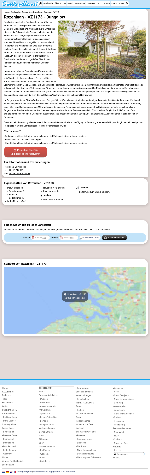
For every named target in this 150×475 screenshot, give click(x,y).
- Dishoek (117, 417)
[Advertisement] (75, 212)
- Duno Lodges (9, 421)
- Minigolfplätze (46, 424)
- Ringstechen (82, 399)
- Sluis (116, 436)
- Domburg (118, 403)
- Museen (43, 399)
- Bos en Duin (8, 432)
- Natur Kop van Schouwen (88, 457)
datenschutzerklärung (40, 472)
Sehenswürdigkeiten (48, 395)
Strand (70, 3)
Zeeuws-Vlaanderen (122, 428)
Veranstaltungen (93, 3)
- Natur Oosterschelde (86, 450)
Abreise (55, 237)
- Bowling (43, 421)
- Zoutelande (119, 410)
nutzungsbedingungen (24, 472)
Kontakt (116, 458)
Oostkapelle (48, 3)
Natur (41, 435)
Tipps (4, 399)
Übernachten (60, 3)
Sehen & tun (80, 3)
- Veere (116, 392)
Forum (79, 417)
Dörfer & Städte (46, 432)
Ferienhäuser (8, 428)
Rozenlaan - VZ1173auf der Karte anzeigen (75, 296)
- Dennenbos (8, 443)
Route (78, 406)
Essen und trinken (84, 392)
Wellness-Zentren (47, 428)
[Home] (40, 3)
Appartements (9, 413)
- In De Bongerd (9, 450)
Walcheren (118, 388)
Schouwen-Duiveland (86, 432)
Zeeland (79, 428)
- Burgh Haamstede (85, 454)
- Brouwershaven (84, 439)
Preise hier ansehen (25, 152)
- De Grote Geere (9, 417)
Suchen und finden (114, 237)
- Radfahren (44, 450)
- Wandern (43, 454)
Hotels (5, 457)
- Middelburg (119, 425)
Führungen (44, 439)
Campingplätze (9, 424)
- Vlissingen (118, 421)
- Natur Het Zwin (120, 443)
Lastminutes (8, 465)
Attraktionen (45, 410)
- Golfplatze (44, 461)
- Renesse (80, 435)
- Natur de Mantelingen (123, 399)
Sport (41, 443)
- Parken (80, 410)
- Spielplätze (45, 413)
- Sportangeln (82, 388)
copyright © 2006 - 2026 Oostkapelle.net (62, 472)
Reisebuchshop (83, 421)
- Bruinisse (81, 443)
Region (114, 3)
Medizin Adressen (84, 413)
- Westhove (7, 454)
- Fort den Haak (9, 446)
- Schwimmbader (47, 446)
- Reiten (42, 457)
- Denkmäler (44, 402)
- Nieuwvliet (118, 432)
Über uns (117, 450)
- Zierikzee (81, 446)
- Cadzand (117, 439)
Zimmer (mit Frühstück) (13, 461)
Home (5, 388)
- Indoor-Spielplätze (48, 417)
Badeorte (6, 395)
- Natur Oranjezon (121, 395)
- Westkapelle (119, 406)
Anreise (26, 237)
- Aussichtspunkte (47, 406)
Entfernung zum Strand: (90, 192)
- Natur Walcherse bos (123, 414)
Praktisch (106, 3)
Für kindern (7, 402)
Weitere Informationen (19, 173)
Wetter (121, 3)
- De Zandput (8, 439)
